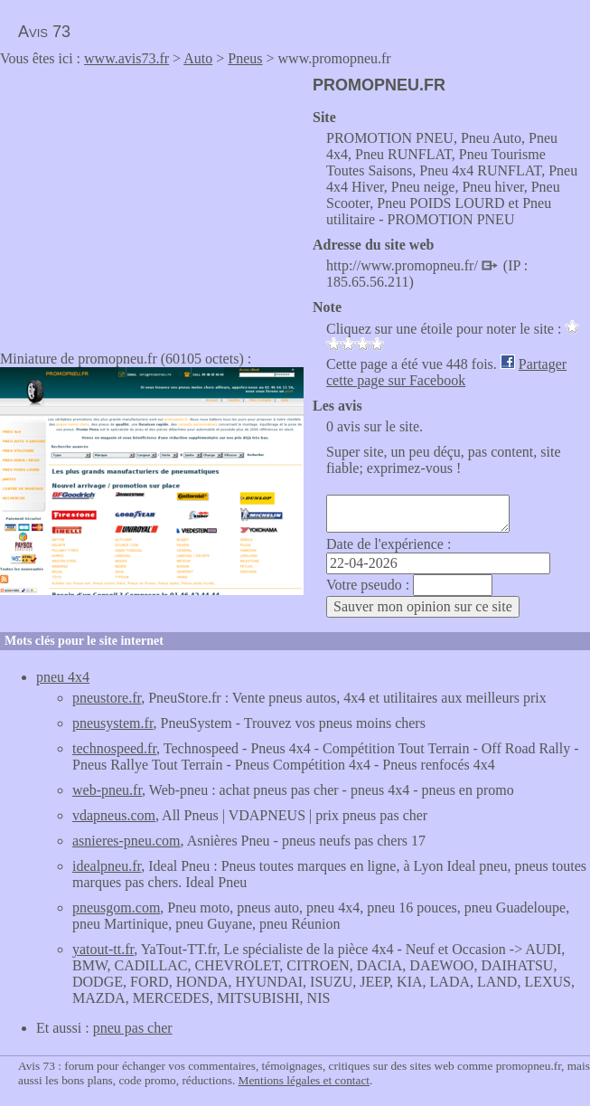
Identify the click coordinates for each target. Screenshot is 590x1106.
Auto (197, 58)
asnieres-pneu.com (126, 840)
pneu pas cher (133, 1027)
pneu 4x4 (62, 677)
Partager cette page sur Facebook (446, 372)
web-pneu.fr (107, 790)
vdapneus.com (113, 815)
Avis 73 (44, 32)
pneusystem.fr (113, 723)
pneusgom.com (116, 907)
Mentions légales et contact (304, 1080)
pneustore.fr (106, 697)
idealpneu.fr (106, 866)
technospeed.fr (114, 748)
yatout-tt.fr (103, 949)
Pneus (245, 58)
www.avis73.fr (126, 58)
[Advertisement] (152, 202)
